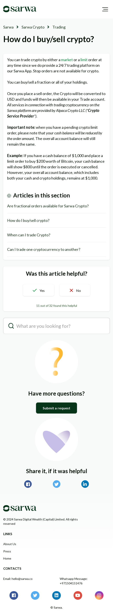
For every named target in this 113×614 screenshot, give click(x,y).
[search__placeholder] (56, 326)
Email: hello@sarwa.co (18, 579)
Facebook (28, 484)
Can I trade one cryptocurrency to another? (43, 249)
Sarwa (8, 27)
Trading (59, 27)
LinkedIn (85, 484)
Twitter (56, 484)
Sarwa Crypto (33, 27)
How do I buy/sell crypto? (28, 220)
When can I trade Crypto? (28, 234)
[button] (105, 9)
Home (7, 558)
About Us (9, 544)
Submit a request (57, 408)
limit (84, 59)
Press (7, 551)
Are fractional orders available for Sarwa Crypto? (48, 206)
